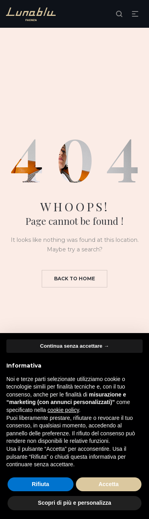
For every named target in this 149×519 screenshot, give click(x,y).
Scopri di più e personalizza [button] (74, 503)
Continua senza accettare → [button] (74, 346)
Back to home (74, 279)
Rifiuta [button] (40, 484)
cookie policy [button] (63, 410)
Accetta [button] (109, 484)
